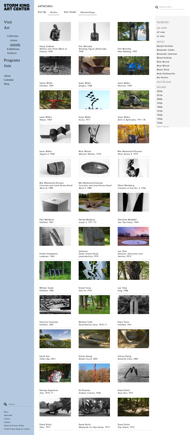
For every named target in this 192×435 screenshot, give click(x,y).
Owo (41, 427)
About (7, 75)
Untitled (43, 85)
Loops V (83, 222)
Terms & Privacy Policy (14, 425)
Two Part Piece (125, 222)
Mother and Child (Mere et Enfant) (53, 50)
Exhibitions (13, 49)
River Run (122, 393)
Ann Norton (162, 77)
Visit (8, 22)
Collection (12, 36)
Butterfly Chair (125, 359)
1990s (160, 103)
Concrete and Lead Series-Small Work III (55, 186)
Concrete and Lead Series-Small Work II (95, 186)
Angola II (43, 154)
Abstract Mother (87, 154)
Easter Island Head (88, 253)
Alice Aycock (163, 61)
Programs (12, 60)
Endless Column (87, 393)
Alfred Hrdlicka (164, 58)
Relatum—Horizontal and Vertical (130, 255)
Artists (13, 40)
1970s (160, 111)
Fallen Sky (44, 359)
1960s (160, 115)
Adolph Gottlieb (165, 46)
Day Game (123, 427)
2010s (160, 95)
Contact (7, 422)
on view (161, 36)
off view (161, 32)
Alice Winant (163, 65)
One (41, 393)
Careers (7, 419)
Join (7, 65)
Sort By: (48, 12)
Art (7, 27)
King (120, 290)
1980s (160, 107)
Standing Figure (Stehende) (92, 49)
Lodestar (43, 256)
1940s (160, 123)
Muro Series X (125, 154)
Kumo (81, 119)
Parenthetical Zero (88, 324)
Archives (12, 53)
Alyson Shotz (163, 69)
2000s (160, 99)
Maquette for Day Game (91, 427)
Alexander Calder (166, 50)
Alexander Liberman (167, 54)
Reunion (122, 85)
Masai (42, 119)
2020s (160, 91)
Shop (6, 84)
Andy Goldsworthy (166, 73)
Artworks (15, 44)
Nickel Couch (85, 359)
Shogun (82, 85)
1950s (160, 119)
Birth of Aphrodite (127, 119)
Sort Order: (80, 12)
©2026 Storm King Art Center (16, 429)
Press (6, 412)
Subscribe (8, 415)
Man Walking (124, 51)
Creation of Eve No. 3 (129, 188)
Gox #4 (82, 290)
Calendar (9, 80)
